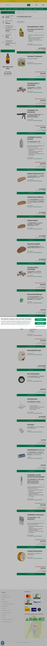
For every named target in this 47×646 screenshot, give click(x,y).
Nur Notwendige (40, 323)
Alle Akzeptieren (40, 319)
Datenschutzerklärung (24, 324)
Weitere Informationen (40, 326)
